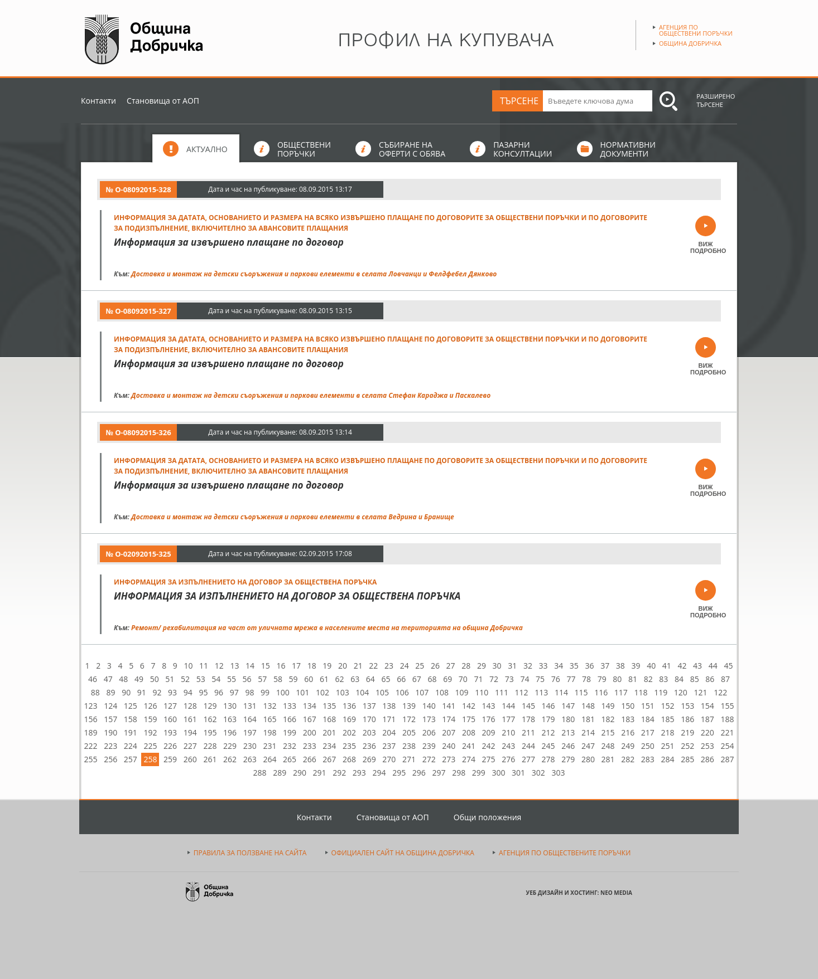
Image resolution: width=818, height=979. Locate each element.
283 (648, 759)
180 (568, 719)
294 (379, 772)
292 (339, 772)
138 (389, 705)
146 (548, 705)
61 (324, 679)
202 (349, 732)
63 (354, 679)
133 (289, 705)
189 (90, 732)
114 (561, 692)
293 (359, 772)
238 (409, 746)
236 (369, 746)
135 (329, 705)
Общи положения (488, 817)
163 (230, 719)
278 (548, 759)
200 (309, 732)
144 (508, 705)
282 (627, 759)
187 (707, 719)
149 (608, 705)
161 (190, 719)
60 (308, 679)
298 (458, 772)
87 (725, 679)
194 (190, 732)
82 (648, 679)
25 (419, 665)
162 (209, 719)
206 (429, 732)
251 (668, 746)
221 (727, 732)
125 (130, 705)
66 (401, 679)
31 (512, 665)
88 (95, 692)
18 (311, 665)
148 (588, 705)
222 (90, 746)
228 (209, 746)
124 (110, 705)
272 (429, 759)
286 (707, 759)
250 (648, 746)
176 (488, 719)
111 (501, 692)
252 (687, 746)
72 (493, 679)
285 (687, 759)
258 (150, 759)
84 (679, 679)
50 (154, 679)
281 (608, 759)
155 (727, 705)
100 (283, 692)
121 (700, 692)
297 (438, 772)
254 (727, 746)
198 (269, 732)
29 (481, 665)
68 (431, 679)
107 (422, 692)
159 (150, 719)
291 (319, 772)
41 (666, 665)
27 (450, 665)
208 (468, 732)
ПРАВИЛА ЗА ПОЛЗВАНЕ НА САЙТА (250, 853)
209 (488, 732)
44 (713, 665)
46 (92, 679)
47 (108, 679)
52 (185, 679)
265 (289, 759)
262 (230, 759)
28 (465, 665)
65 (386, 679)
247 (588, 746)
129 (209, 705)
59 (293, 679)
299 (478, 772)
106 (402, 692)
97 (234, 692)
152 (668, 705)
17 (296, 665)
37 (604, 665)
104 (362, 692)
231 (269, 746)
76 (555, 679)
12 (219, 665)
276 (508, 759)
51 (169, 679)
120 (680, 692)
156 (90, 719)
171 (389, 719)
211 (528, 732)
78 (586, 679)
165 (269, 719)
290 (299, 772)
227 (190, 746)
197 (250, 732)
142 (468, 705)
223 (110, 746)
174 (448, 719)
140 (429, 705)
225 (150, 746)
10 (188, 665)
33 (543, 665)
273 (448, 759)
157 (110, 719)
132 (269, 705)
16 (280, 665)
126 (150, 705)
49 (138, 679)
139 (409, 705)
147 (568, 705)
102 (322, 692)
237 (389, 746)
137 (369, 705)
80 (617, 679)
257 (130, 759)
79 (602, 679)
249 (627, 746)
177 (508, 719)
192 (150, 732)
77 (570, 679)
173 (429, 719)
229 (230, 746)
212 (548, 732)
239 (429, 746)
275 (488, 759)
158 (130, 719)
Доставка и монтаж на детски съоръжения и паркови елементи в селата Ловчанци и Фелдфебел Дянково (314, 274)
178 (528, 719)
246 (568, 746)
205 (409, 732)
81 (632, 679)
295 (399, 772)
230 (250, 746)
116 (601, 692)
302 (538, 772)
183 (627, 719)
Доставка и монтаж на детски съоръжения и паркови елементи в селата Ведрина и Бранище (292, 517)
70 (463, 679)
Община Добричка (690, 43)
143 (488, 705)
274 (468, 759)
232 (289, 746)
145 (528, 705)
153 (687, 705)
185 (668, 719)
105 (382, 692)
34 (558, 665)
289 (279, 772)
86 (709, 679)
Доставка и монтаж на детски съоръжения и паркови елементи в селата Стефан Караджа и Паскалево (310, 395)
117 (621, 692)
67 (416, 679)
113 (541, 692)
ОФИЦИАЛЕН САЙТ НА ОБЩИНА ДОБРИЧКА (402, 853)
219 (687, 732)
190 (110, 732)
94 (188, 692)
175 (468, 719)
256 (110, 759)
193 (170, 732)
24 (404, 665)
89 (110, 692)
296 (419, 772)
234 (329, 746)
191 (130, 732)
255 (90, 759)
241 (468, 746)
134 (309, 705)
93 (172, 692)
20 (342, 665)
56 (247, 679)
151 (648, 705)
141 (448, 705)
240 (448, 746)
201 (329, 732)
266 (309, 759)
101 (302, 692)
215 (608, 732)
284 (668, 759)
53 (200, 679)
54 (215, 679)
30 (497, 665)
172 (409, 719)
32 (527, 665)
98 (249, 692)
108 (442, 692)
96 (218, 692)
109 (462, 692)
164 (250, 719)
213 (568, 732)
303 (558, 772)
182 (608, 719)
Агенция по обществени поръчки (696, 30)
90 (126, 692)
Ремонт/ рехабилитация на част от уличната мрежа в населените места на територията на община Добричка (327, 627)
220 (707, 732)
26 (435, 665)
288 (260, 772)
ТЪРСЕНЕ (519, 101)
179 (548, 719)
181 (588, 719)
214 (588, 732)
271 (409, 759)
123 (90, 705)
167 (309, 719)
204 (389, 732)
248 (608, 746)
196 (230, 732)
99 (265, 692)
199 (289, 732)
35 (574, 665)
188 (727, 719)
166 (289, 719)
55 (231, 679)
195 (209, 732)
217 (648, 732)
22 (373, 665)
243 (508, 746)
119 (660, 692)
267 (329, 759)
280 (588, 759)
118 (641, 692)
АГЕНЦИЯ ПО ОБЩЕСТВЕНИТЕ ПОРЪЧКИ (565, 853)
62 (339, 679)
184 (648, 719)
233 (309, 746)
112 (521, 692)
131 (250, 705)
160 (170, 719)
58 (277, 679)
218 (668, 732)
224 (130, 746)
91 (141, 692)
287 (727, 759)
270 (389, 759)
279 (568, 759)
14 (250, 665)
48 (123, 679)
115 (581, 692)
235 (349, 746)
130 (230, 705)
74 (524, 679)
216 (627, 732)
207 (448, 732)
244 (528, 746)
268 (349, 759)
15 (265, 665)
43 (697, 665)
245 (548, 746)
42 (681, 665)
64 (370, 679)
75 (540, 679)
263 (250, 759)
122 (720, 692)
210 (508, 732)
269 (369, 759)
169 (349, 719)
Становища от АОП (163, 100)
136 (349, 705)
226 (170, 746)
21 (358, 665)
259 (170, 759)
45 (728, 665)
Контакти (98, 100)
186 (687, 719)
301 (518, 772)
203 (369, 732)
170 (369, 719)
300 (498, 772)
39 (635, 665)
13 (234, 665)
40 (651, 665)
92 (156, 692)
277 (528, 759)
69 (447, 679)
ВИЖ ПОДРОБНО (705, 247)
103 (342, 692)
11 (203, 665)
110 (481, 692)
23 (388, 665)
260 (190, 759)
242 (488, 746)
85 (694, 679)
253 (707, 746)
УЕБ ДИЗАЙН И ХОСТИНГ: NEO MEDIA (579, 893)
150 (627, 705)
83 (663, 679)
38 (620, 665)
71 (478, 679)
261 (209, 759)
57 (262, 679)
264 (269, 759)
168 (329, 719)
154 (707, 705)
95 (203, 692)
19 (327, 665)
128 (190, 705)
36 (589, 665)
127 (170, 705)
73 (509, 679)
